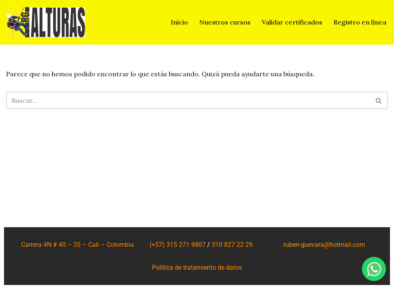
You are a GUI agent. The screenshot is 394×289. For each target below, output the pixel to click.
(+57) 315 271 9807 (178, 244)
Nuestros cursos (225, 22)
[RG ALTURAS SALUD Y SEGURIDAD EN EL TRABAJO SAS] (45, 22)
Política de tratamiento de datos (197, 267)
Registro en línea (359, 22)
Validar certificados (292, 22)
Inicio (179, 22)
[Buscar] (188, 100)
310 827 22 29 (232, 244)
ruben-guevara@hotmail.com (324, 244)
